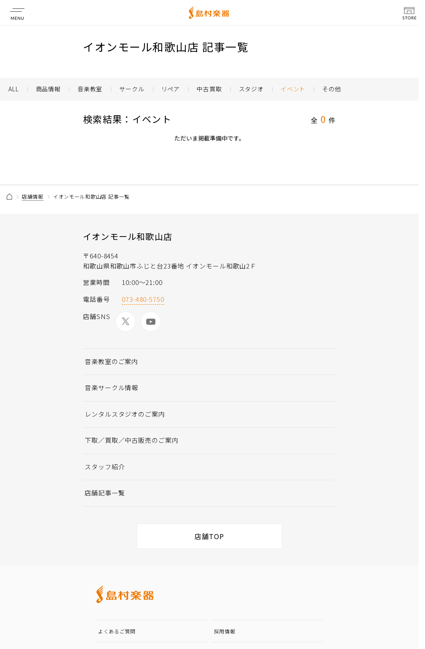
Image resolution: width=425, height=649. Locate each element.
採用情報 (224, 631)
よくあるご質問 (117, 631)
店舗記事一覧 (105, 492)
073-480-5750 (143, 299)
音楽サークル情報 (111, 387)
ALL (13, 89)
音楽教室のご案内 (111, 361)
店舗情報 (32, 196)
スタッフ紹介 (105, 466)
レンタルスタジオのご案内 (125, 414)
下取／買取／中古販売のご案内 (132, 440)
